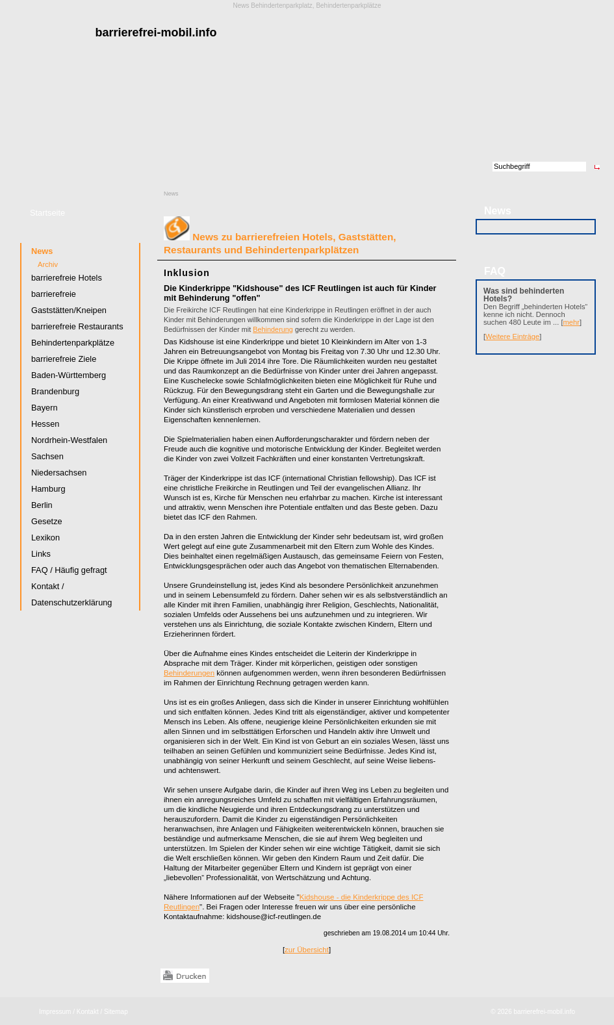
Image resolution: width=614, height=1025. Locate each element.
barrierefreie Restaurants (77, 326)
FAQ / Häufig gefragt (69, 570)
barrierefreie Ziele (63, 359)
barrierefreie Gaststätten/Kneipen (69, 302)
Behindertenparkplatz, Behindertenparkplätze (316, 5)
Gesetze (46, 521)
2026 (504, 1011)
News (171, 193)
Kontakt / (89, 1011)
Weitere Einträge (512, 336)
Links (41, 554)
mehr (571, 322)
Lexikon (45, 537)
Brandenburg (55, 391)
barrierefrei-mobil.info (544, 1011)
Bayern (44, 407)
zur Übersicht (307, 950)
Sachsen (47, 456)
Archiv (48, 264)
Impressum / (57, 1011)
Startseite (47, 213)
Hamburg (48, 489)
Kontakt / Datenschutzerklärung (71, 594)
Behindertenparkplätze (72, 343)
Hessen (45, 424)
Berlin (42, 505)
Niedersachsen (58, 472)
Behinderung (273, 329)
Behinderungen (189, 673)
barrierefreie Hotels (66, 278)
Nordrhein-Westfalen (69, 440)
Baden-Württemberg (68, 375)
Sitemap (116, 1011)
